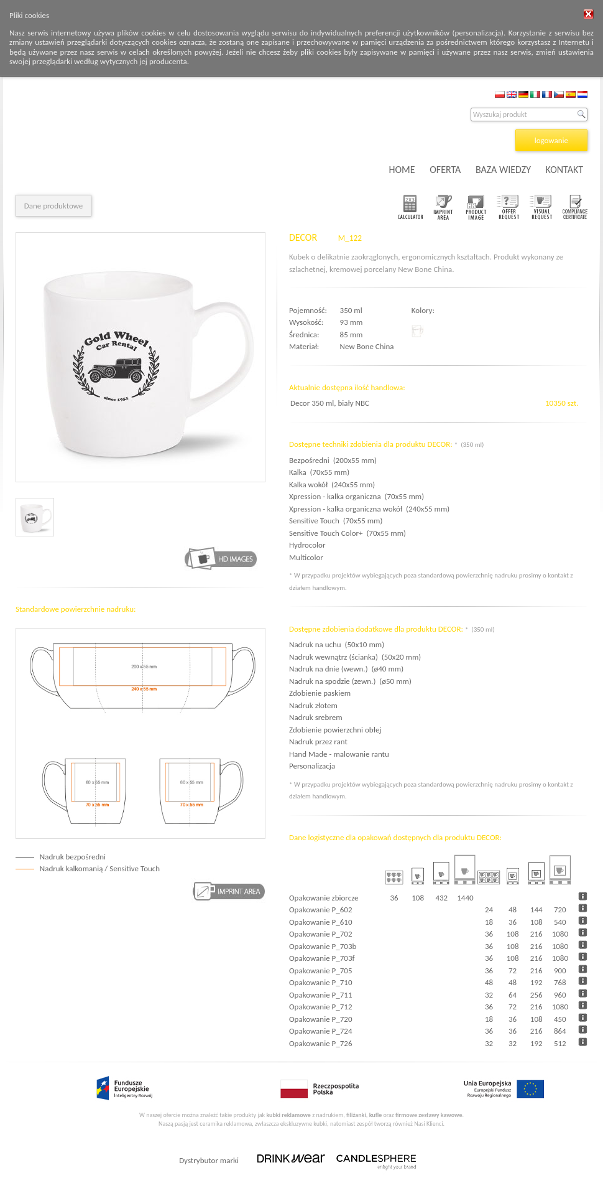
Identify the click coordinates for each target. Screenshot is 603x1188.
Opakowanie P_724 (320, 1031)
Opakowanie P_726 (320, 1043)
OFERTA (445, 169)
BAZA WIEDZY (503, 169)
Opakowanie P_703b (322, 946)
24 (489, 909)
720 (560, 909)
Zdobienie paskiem (320, 693)
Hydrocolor (309, 545)
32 (489, 994)
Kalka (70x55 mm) (319, 472)
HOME (402, 169)
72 (513, 970)
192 (536, 982)
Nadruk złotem (313, 705)
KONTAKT (564, 169)
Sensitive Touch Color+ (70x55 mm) (347, 533)
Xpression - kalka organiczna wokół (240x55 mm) (369, 508)
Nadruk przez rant (318, 741)
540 (560, 922)
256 (536, 994)
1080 (560, 933)
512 (560, 1043)
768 (560, 982)
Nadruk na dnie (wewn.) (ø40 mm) (346, 668)
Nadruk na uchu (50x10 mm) (336, 644)
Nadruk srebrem (316, 717)
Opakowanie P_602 (320, 909)
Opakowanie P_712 (320, 1006)
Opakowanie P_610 (320, 922)
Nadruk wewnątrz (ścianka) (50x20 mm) (355, 657)
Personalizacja (312, 765)
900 (560, 970)
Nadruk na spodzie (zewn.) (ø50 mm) (350, 681)
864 (560, 1031)
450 (560, 1019)
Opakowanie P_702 (320, 933)
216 (536, 933)
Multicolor (308, 557)
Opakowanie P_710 (320, 982)
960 (560, 994)
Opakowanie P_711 (320, 994)
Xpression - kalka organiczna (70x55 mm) (356, 496)
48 (513, 909)
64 (513, 994)
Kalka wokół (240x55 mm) (332, 484)
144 (536, 909)
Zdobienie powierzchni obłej (335, 729)
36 (513, 922)
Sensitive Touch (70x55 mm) (335, 520)
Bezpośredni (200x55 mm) (333, 460)
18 (489, 922)
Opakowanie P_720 (320, 1019)
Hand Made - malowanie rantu (339, 754)
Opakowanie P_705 (320, 970)
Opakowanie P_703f (321, 958)
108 (536, 922)
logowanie (551, 140)
